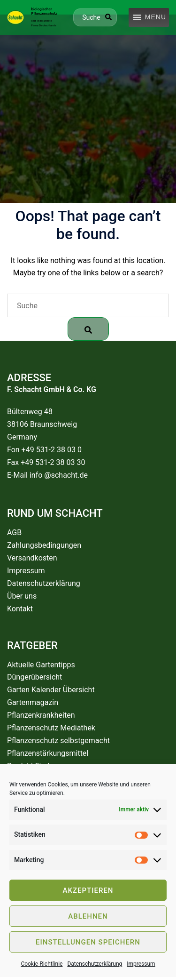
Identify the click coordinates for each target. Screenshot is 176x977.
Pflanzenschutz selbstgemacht (58, 740)
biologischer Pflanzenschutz (44, 11)
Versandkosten (32, 557)
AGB (14, 532)
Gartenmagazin (32, 702)
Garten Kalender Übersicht (51, 689)
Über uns (22, 596)
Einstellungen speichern (88, 942)
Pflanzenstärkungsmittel (47, 753)
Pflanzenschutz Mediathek (51, 727)
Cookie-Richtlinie (41, 964)
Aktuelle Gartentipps (41, 664)
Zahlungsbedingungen (44, 545)
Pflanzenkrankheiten (41, 715)
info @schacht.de (59, 475)
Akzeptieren (88, 890)
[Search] (108, 17)
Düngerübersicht (34, 677)
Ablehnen (87, 916)
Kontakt (20, 608)
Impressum (141, 964)
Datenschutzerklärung (94, 964)
